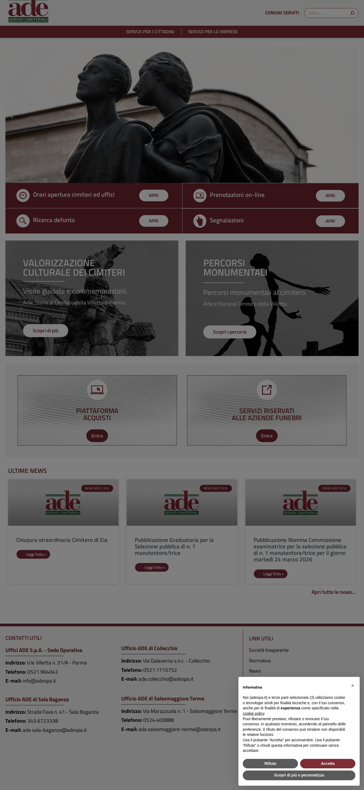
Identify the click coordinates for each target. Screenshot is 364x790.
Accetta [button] (328, 763)
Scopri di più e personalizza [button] (299, 775)
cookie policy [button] (253, 713)
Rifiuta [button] (270, 763)
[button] (352, 685)
